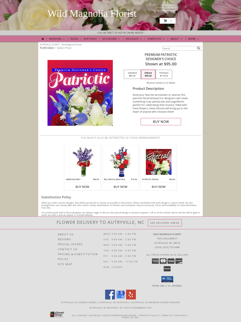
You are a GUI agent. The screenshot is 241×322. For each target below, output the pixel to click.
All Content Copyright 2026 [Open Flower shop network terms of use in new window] (90, 315)
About (176, 38)
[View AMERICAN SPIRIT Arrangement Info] (82, 161)
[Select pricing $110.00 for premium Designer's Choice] (164, 74)
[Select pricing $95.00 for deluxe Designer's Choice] (148, 74)
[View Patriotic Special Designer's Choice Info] (159, 161)
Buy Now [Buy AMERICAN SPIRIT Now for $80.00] (82, 187)
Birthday (90, 38)
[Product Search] (179, 48)
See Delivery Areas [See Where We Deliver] (165, 223)
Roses (74, 38)
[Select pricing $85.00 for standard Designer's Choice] (132, 74)
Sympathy (156, 38)
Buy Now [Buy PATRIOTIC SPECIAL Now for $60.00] (159, 187)
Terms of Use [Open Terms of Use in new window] (130, 317)
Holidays (134, 38)
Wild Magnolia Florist (91, 13)
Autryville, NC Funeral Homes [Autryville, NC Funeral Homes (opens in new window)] (79, 302)
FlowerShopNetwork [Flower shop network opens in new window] (122, 315)
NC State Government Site (136, 307)
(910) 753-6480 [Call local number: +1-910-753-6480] (168, 10)
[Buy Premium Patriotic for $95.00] (161, 121)
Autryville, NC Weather (103, 307)
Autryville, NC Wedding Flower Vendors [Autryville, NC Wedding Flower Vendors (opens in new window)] (156, 302)
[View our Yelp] (131, 298)
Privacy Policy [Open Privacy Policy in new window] (148, 315)
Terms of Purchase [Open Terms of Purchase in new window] (173, 315)
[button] (168, 21)
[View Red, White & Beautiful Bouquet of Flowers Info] (120, 161)
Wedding (57, 38)
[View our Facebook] (110, 298)
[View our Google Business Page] (120, 298)
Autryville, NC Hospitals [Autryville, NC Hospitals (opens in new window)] (114, 302)
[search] (198, 48)
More (194, 38)
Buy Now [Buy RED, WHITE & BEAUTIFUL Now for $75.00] (120, 187)
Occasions (111, 38)
